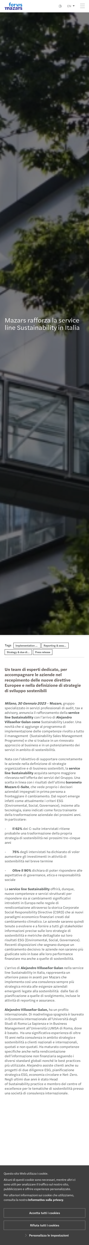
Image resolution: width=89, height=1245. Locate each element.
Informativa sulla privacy (45, 1199)
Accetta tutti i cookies (44, 1213)
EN (69, 6)
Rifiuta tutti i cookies (44, 1225)
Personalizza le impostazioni (46, 1235)
